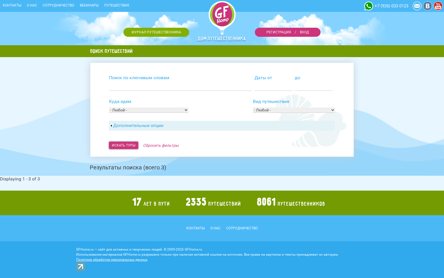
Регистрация (278, 32)
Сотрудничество (58, 5)
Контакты (12, 5)
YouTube (438, 5)
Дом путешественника (222, 38)
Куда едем (120, 101)
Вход (304, 32)
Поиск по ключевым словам (139, 77)
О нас (32, 5)
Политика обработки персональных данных (112, 260)
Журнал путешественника (156, 32)
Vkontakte (427, 5)
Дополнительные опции (138, 125)
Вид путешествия (271, 101)
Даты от (263, 77)
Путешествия (116, 5)
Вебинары (89, 5)
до (297, 77)
